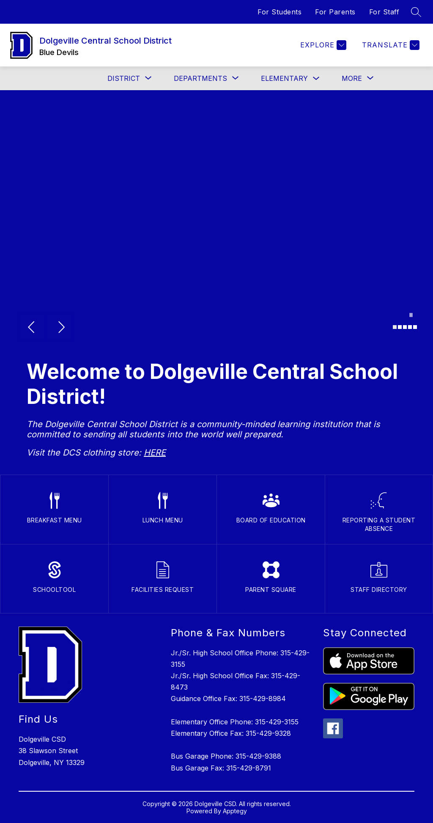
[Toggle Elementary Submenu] (316, 78)
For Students (279, 12)
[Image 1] (395, 327)
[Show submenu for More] (352, 78)
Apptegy (235, 811)
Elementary (284, 78)
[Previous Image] (32, 328)
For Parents (335, 12)
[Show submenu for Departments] (200, 78)
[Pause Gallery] (411, 315)
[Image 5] (415, 327)
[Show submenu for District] (123, 78)
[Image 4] (410, 327)
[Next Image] (60, 328)
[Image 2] (400, 327)
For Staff (384, 12)
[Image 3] (405, 327)
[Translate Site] (389, 45)
